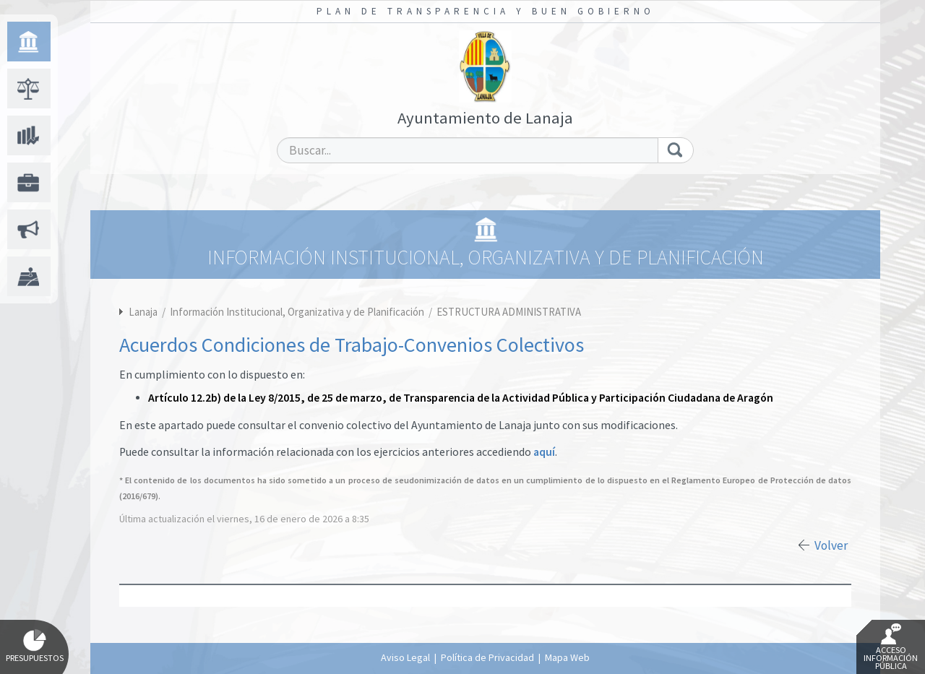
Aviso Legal (405, 657)
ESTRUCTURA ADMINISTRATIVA (508, 312)
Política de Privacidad (487, 657)
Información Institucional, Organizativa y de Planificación (298, 312)
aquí (544, 452)
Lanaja (143, 312)
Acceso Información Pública (891, 647)
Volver (831, 545)
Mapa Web (567, 657)
